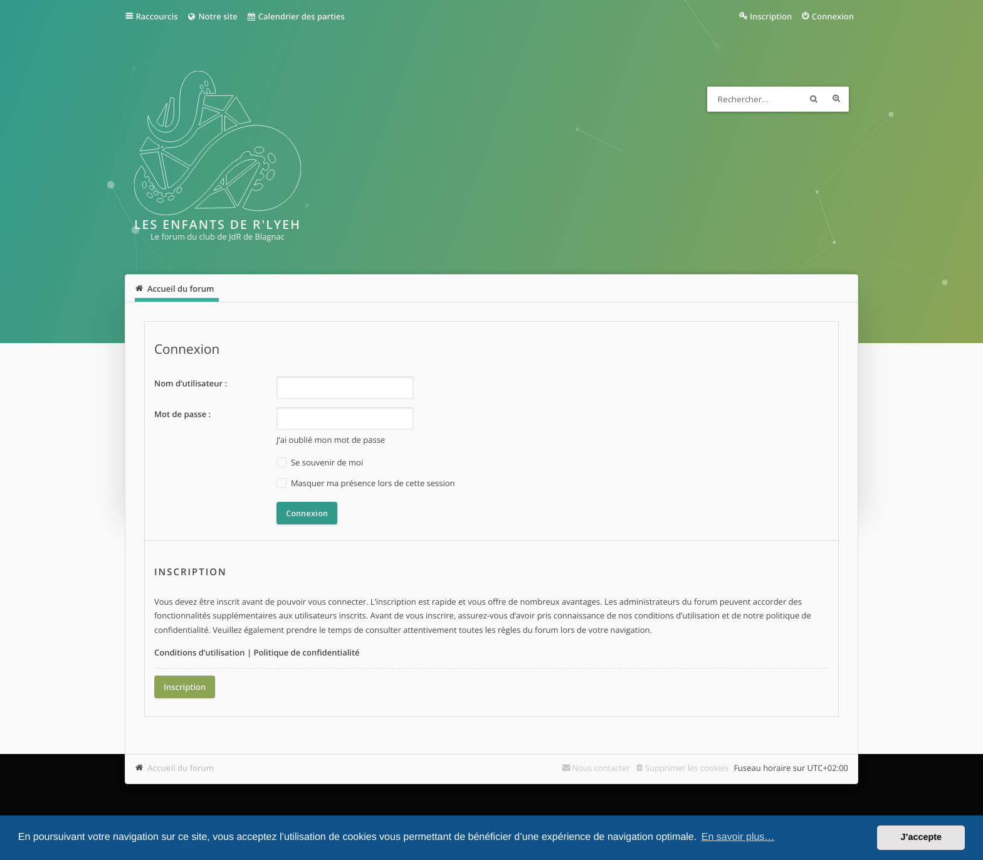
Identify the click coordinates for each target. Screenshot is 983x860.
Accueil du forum (180, 767)
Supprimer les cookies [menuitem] (686, 767)
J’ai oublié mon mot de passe (330, 439)
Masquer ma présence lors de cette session (365, 483)
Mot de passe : (182, 414)
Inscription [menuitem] (771, 16)
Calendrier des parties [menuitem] (295, 16)
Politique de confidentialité (306, 652)
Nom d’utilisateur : (190, 383)
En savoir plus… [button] (738, 837)
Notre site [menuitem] (211, 16)
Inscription (185, 687)
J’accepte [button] (921, 837)
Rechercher (813, 99)
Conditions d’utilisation (199, 652)
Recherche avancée (836, 99)
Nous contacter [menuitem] (601, 767)
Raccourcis (157, 16)
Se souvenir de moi (319, 462)
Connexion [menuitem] (833, 16)
